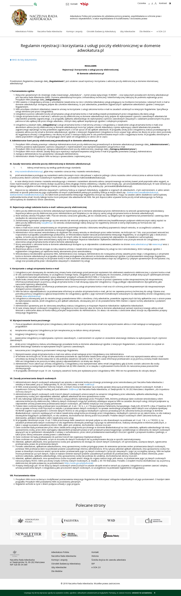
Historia (95, 556)
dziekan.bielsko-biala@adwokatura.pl (26, 194)
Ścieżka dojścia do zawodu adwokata (108, 559)
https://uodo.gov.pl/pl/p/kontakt (78, 463)
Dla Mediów (145, 31)
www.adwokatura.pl (139, 244)
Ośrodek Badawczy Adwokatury (101, 31)
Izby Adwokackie (127, 31)
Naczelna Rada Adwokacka (49, 31)
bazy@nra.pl (47, 222)
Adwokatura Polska (24, 31)
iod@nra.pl (73, 389)
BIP (93, 563)
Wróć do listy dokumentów (23, 59)
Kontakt (95, 552)
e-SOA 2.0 (161, 31)
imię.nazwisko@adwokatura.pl (29, 171)
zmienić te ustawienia (142, 593)
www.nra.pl (157, 244)
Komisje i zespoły (74, 31)
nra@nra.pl (89, 384)
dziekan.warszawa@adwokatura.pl (142, 192)
